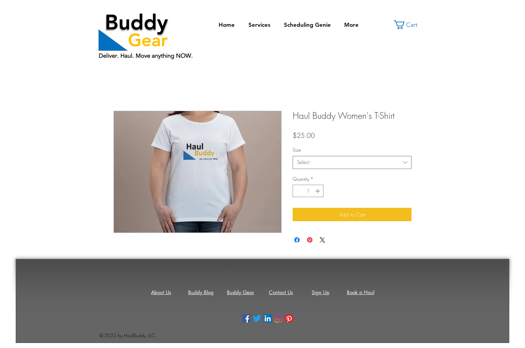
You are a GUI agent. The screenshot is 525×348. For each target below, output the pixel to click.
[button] (410, 24)
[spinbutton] (308, 191)
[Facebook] (246, 318)
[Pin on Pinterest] (310, 240)
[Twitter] (257, 318)
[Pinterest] (289, 318)
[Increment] (318, 191)
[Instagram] (278, 318)
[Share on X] (322, 240)
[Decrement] (298, 191)
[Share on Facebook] (297, 240)
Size (297, 150)
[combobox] (352, 162)
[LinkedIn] (268, 318)
